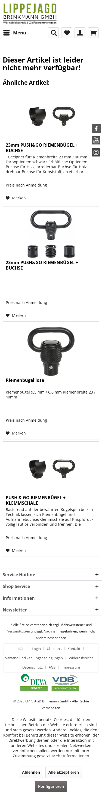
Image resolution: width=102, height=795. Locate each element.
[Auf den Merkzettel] (16, 198)
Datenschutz (32, 667)
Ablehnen (31, 772)
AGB (52, 667)
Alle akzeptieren (63, 772)
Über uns (54, 648)
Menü (14, 32)
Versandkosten (18, 631)
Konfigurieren (51, 786)
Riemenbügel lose (25, 380)
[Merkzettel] (66, 32)
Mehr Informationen (70, 755)
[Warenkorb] (93, 32)
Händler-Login (29, 648)
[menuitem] (14, 32)
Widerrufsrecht (81, 657)
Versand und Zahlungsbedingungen (34, 657)
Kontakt (74, 648)
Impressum (70, 667)
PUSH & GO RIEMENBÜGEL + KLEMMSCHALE (36, 500)
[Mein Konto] (80, 32)
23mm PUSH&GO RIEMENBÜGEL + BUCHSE (42, 147)
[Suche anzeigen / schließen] (53, 32)
